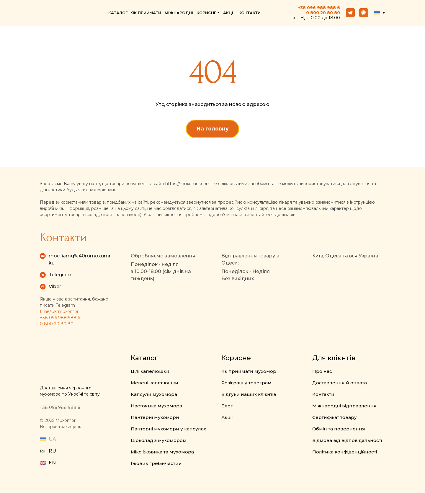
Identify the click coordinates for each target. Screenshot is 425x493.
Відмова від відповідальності (347, 440)
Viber (55, 286)
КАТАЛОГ (118, 12)
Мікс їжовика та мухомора (162, 452)
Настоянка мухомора (156, 406)
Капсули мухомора (154, 394)
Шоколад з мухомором (159, 440)
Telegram (60, 274)
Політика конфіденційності (344, 452)
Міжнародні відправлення (344, 406)
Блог (227, 406)
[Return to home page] (64, 12)
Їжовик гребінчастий (156, 463)
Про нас (322, 371)
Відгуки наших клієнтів (248, 394)
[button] (350, 12)
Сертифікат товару (334, 417)
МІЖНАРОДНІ (179, 12)
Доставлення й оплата (339, 383)
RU (52, 451)
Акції (227, 417)
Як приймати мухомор (248, 371)
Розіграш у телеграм (246, 383)
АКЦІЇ (229, 12)
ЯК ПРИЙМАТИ (146, 12)
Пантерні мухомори (155, 417)
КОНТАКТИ (249, 12)
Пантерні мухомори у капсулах (168, 429)
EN (52, 463)
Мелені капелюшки (154, 383)
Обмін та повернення (338, 429)
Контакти (323, 394)
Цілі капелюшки (150, 371)
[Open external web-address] (43, 451)
